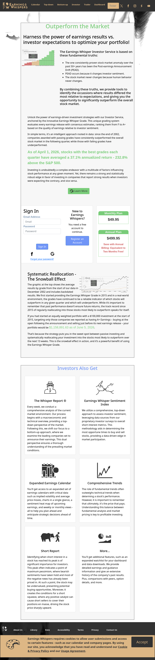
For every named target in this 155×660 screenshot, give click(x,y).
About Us (17, 630)
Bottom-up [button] (62, 4)
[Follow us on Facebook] (128, 5)
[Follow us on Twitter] (121, 5)
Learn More (78, 191)
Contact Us (111, 630)
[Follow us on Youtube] (149, 5)
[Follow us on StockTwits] (141, 5)
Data (47, 630)
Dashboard (99, 4)
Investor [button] (76, 4)
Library (33, 630)
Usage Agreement (73, 651)
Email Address (31, 217)
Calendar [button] (35, 4)
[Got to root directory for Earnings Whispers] (15, 5)
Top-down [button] (48, 4)
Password (29, 226)
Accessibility (64, 630)
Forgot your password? (42, 259)
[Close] (142, 642)
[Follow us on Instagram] (134, 5)
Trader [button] (87, 4)
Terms (81, 630)
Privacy (95, 630)
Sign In (42, 246)
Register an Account (77, 240)
